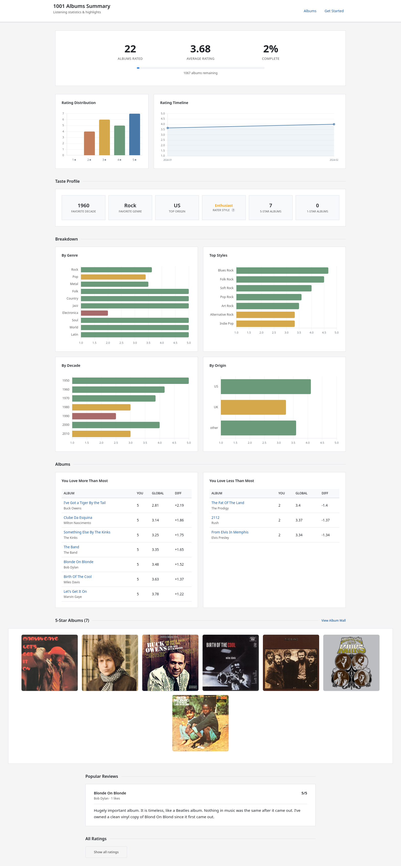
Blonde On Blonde (78, 561)
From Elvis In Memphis (229, 532)
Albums (310, 10)
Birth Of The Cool (78, 576)
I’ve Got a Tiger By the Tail (85, 502)
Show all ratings (106, 852)
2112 (215, 517)
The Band (71, 546)
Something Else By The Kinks (87, 532)
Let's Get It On (75, 591)
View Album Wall (333, 620)
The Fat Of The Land (227, 502)
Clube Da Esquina (78, 517)
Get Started (334, 10)
